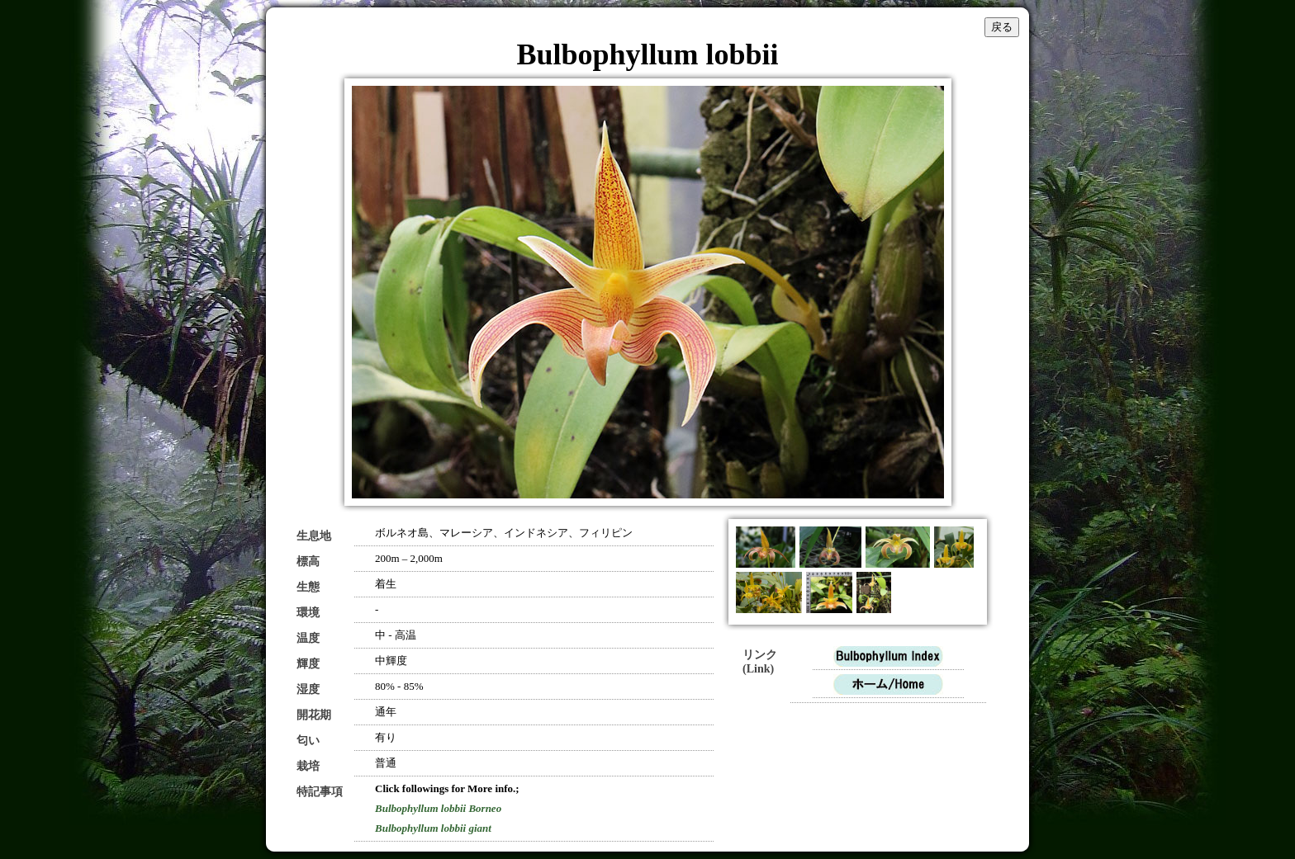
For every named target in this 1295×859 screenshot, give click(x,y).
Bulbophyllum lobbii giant (433, 828)
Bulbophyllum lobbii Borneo (438, 808)
